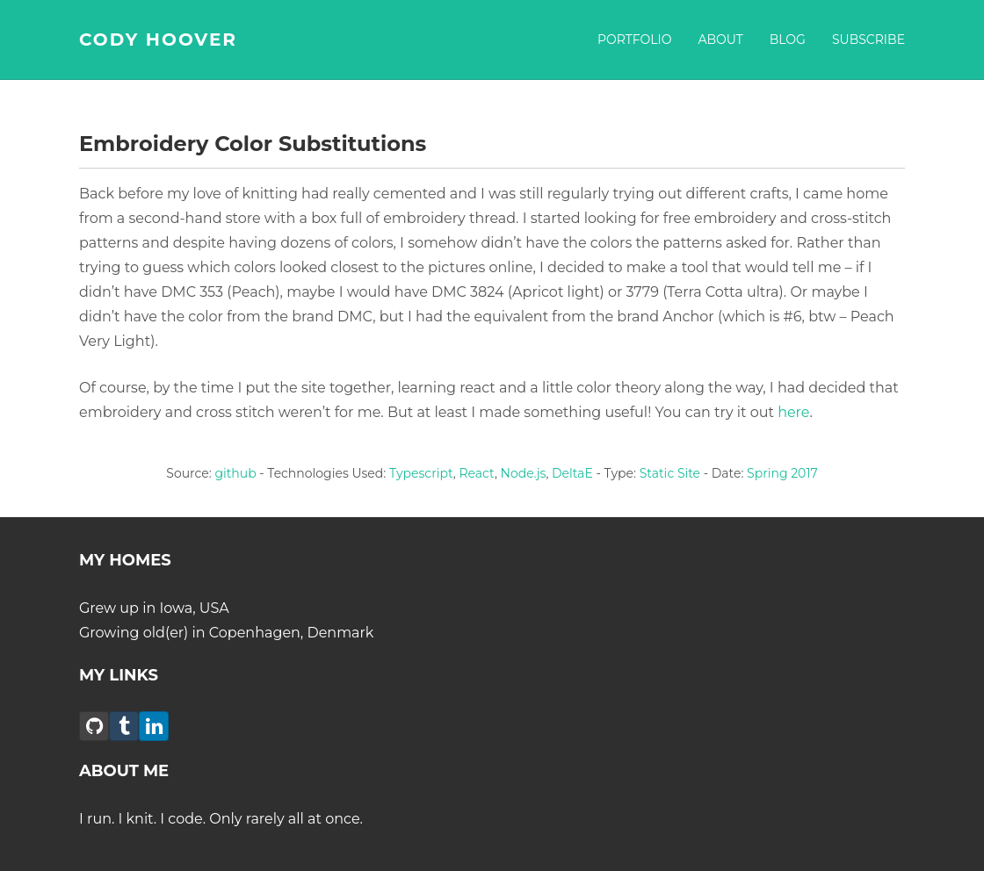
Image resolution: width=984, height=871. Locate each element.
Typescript (421, 473)
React (476, 473)
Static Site (670, 473)
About (720, 39)
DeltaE (572, 473)
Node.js (523, 473)
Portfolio (634, 39)
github (235, 473)
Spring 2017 (782, 473)
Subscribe (868, 39)
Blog (788, 39)
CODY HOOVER (158, 39)
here (793, 412)
